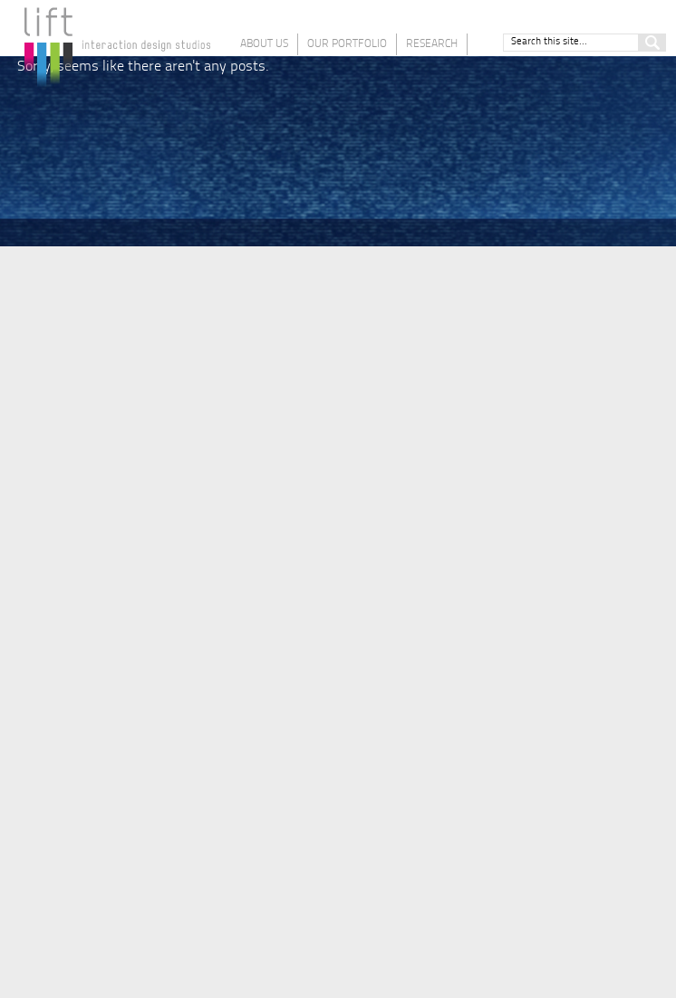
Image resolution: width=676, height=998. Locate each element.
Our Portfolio (347, 44)
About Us (264, 44)
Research (432, 44)
